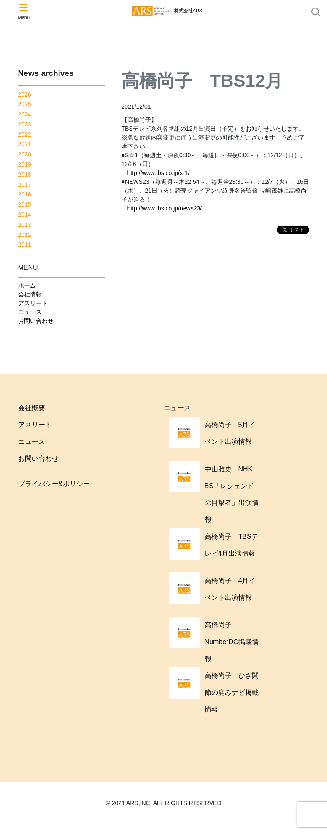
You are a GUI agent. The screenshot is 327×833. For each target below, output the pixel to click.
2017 (24, 184)
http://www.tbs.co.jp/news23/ (164, 208)
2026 (24, 94)
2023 (24, 124)
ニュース (30, 312)
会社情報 (30, 294)
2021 (24, 144)
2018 (24, 174)
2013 (24, 224)
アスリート (33, 303)
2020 (24, 154)
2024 (24, 114)
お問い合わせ (36, 320)
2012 (24, 234)
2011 (24, 244)
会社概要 (31, 407)
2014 (24, 214)
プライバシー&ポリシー (54, 483)
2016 (24, 194)
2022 (24, 134)
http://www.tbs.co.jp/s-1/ (158, 172)
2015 (24, 204)
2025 (24, 104)
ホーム (27, 285)
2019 (24, 164)
